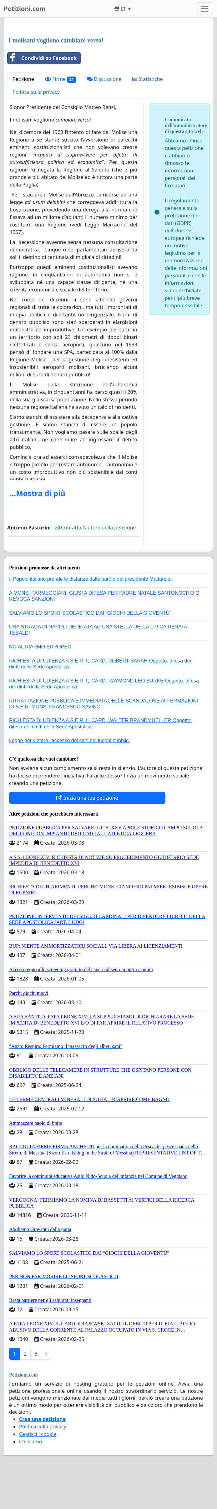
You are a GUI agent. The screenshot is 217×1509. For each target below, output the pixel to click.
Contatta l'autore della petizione (95, 527)
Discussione (104, 79)
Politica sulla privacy (36, 91)
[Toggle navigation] (204, 8)
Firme (60, 79)
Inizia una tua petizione (87, 797)
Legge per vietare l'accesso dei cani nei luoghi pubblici (69, 740)
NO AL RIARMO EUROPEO (40, 646)
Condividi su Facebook (42, 58)
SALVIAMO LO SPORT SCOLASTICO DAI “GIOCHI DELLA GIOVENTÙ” (90, 613)
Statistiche (147, 79)
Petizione (23, 79)
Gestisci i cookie (37, 1434)
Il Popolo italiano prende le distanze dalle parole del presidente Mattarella (90, 579)
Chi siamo (30, 1441)
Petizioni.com (25, 8)
